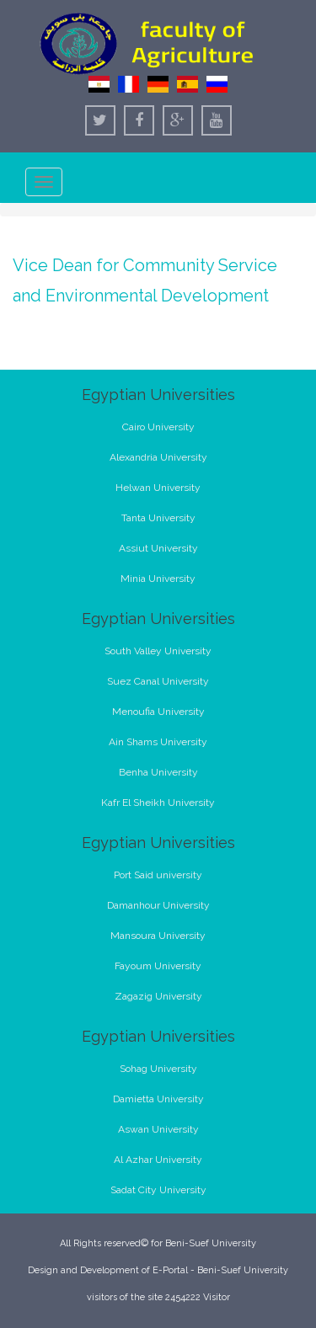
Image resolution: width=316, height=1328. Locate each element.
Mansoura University (158, 935)
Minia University (158, 578)
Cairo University (158, 427)
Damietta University (158, 1099)
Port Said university (158, 875)
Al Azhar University (158, 1159)
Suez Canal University (158, 681)
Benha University (158, 772)
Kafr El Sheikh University (158, 802)
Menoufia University (158, 711)
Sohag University (158, 1069)
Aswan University (158, 1129)
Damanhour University (158, 905)
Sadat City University (158, 1190)
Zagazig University (158, 996)
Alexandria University (158, 457)
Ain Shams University (158, 742)
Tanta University (158, 518)
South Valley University (158, 651)
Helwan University (158, 487)
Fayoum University (158, 966)
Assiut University (158, 548)
